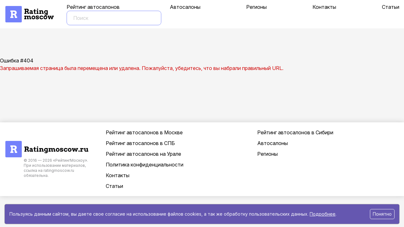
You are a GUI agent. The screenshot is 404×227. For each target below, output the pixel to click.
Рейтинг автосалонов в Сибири (295, 132)
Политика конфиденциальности (144, 164)
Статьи (390, 7)
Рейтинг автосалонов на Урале (143, 154)
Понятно (382, 214)
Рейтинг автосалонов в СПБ (140, 143)
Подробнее (323, 214)
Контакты (324, 7)
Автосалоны (185, 7)
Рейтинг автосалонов (93, 7)
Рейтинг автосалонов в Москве (144, 132)
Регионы (256, 7)
